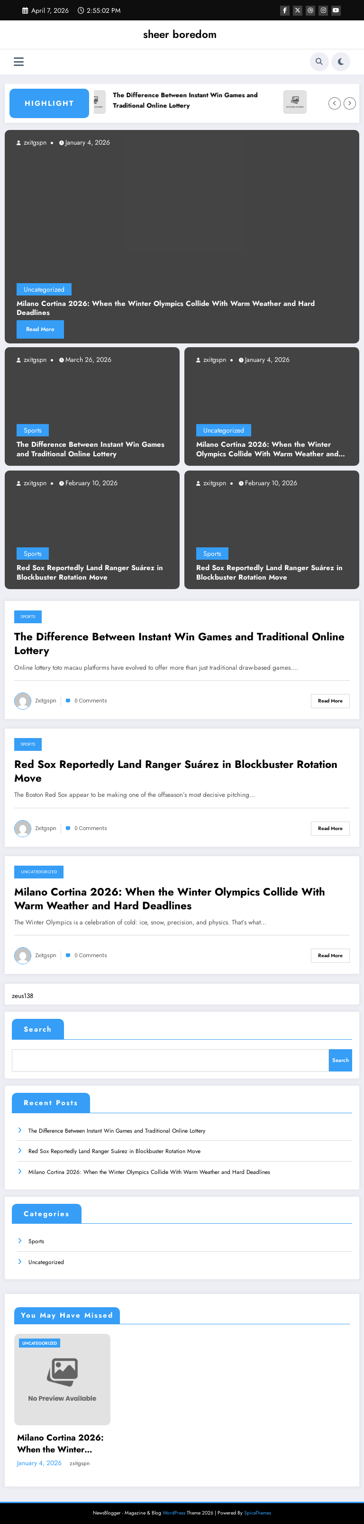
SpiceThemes (257, 1509)
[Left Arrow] (334, 103)
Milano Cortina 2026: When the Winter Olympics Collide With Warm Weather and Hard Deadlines (267, 449)
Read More (40, 329)
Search (38, 1029)
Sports (33, 430)
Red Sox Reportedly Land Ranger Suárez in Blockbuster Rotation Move (90, 572)
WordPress (174, 1509)
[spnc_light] (340, 61)
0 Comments (90, 700)
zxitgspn (34, 359)
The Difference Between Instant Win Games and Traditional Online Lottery (188, 100)
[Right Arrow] (349, 103)
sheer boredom (180, 34)
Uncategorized (223, 430)
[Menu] (18, 62)
